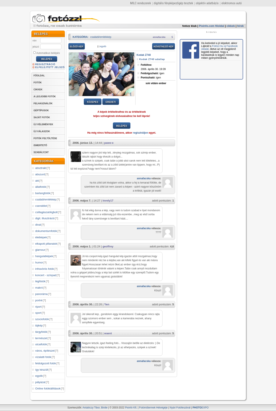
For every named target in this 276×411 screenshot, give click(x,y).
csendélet (41, 205)
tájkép (39, 325)
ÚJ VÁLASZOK (42, 131)
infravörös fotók (44, 268)
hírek (240, 25)
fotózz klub (189, 25)
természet (41, 338)
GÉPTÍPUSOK (41, 110)
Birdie (104, 407)
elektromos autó (231, 3)
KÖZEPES (92, 102)
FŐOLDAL (39, 75)
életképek (41, 237)
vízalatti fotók (43, 357)
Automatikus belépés (46, 53)
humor (39, 262)
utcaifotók (41, 344)
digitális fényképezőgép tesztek (173, 3)
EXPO (201, 407)
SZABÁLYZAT (41, 152)
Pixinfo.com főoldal (211, 25)
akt (37, 180)
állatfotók (40, 186)
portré (38, 300)
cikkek (230, 25)
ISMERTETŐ (40, 145)
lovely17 (108, 200)
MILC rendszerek (140, 3)
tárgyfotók (41, 331)
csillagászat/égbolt (46, 212)
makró (39, 287)
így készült (41, 369)
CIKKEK (38, 89)
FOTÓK (38, 82)
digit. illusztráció (45, 218)
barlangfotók (42, 193)
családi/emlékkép (45, 199)
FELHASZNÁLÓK (43, 103)
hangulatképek (44, 256)
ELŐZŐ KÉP (76, 46)
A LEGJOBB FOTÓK (45, 96)
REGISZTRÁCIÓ (45, 64)
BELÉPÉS (121, 126)
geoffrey (108, 246)
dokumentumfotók (46, 231)
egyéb (39, 375)
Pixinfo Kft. (131, 407)
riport (38, 306)
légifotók (40, 281)
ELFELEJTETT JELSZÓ (50, 67)
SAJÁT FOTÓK (42, 117)
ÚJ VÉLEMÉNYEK (43, 124)
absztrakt (40, 168)
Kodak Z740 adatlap (152, 59)
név (34, 40)
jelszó (35, 46)
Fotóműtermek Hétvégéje (153, 407)
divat (38, 224)
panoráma (41, 294)
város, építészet (45, 350)
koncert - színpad (45, 275)
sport (38, 312)
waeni (108, 333)
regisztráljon (140, 132)
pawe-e (109, 142)
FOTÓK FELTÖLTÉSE (45, 138)
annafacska (159, 37)
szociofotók (42, 319)
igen (152, 73)
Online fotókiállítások (48, 388)
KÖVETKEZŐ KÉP (163, 46)
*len (106, 304)
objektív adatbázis (207, 3)
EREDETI (111, 102)
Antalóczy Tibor (91, 407)
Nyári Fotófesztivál (180, 407)
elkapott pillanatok (46, 243)
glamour (40, 249)
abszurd (40, 174)
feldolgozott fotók (45, 363)
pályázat (40, 382)
